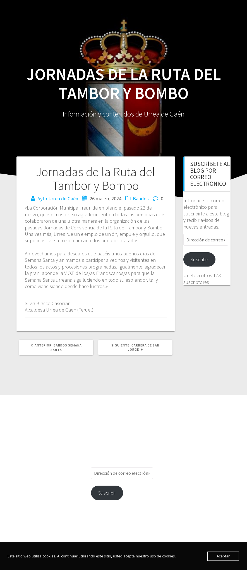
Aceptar (223, 556)
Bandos (141, 198)
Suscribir (199, 259)
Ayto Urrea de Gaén (57, 198)
